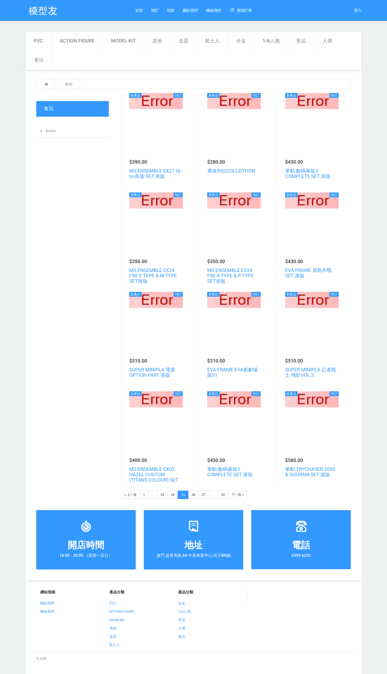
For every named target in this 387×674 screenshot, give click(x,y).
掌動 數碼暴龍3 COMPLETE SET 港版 (308, 173)
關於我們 (47, 603)
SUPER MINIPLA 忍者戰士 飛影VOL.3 (310, 372)
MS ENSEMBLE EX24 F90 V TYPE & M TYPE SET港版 (153, 275)
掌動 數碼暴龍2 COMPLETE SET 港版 (230, 471)
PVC (38, 41)
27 (204, 495)
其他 (157, 41)
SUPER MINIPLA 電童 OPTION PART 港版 (152, 372)
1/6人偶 (271, 41)
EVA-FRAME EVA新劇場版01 (232, 372)
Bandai (50, 131)
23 (162, 495)
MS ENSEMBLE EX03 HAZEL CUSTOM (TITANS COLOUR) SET (153, 474)
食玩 (39, 60)
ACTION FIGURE (77, 41)
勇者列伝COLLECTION (231, 171)
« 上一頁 (130, 495)
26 (193, 495)
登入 (357, 10)
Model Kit (123, 41)
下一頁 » (237, 495)
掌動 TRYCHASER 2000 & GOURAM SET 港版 (310, 471)
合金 (241, 41)
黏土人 (212, 41)
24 (173, 495)
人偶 (327, 41)
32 (223, 495)
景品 (301, 41)
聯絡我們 (47, 612)
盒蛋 (183, 41)
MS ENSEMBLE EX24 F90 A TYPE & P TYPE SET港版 (230, 275)
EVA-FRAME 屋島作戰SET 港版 (308, 272)
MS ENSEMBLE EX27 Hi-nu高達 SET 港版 (155, 173)
